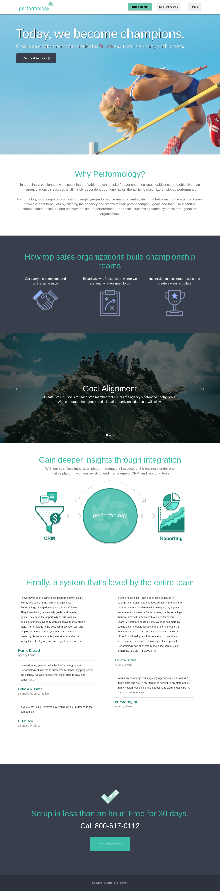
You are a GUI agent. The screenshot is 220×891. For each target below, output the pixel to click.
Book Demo (140, 6)
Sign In (195, 6)
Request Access (168, 6)
